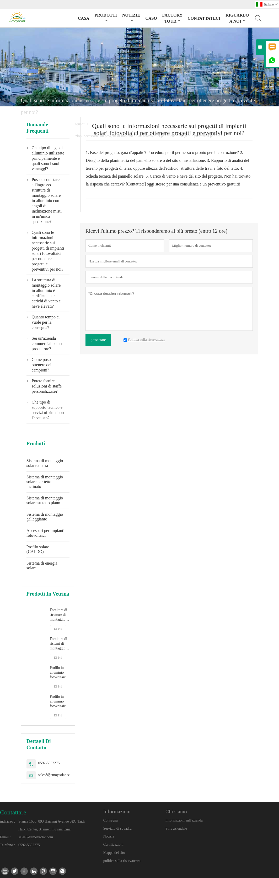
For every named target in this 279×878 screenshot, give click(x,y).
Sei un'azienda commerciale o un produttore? (47, 343)
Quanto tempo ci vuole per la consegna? (46, 322)
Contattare (13, 812)
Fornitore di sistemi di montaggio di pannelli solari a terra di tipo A (59, 644)
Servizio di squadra (117, 828)
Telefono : (7, 845)
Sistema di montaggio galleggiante (44, 516)
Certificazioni (113, 844)
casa (83, 18)
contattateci (203, 18)
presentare (98, 340)
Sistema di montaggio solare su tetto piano (44, 500)
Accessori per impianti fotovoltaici (45, 533)
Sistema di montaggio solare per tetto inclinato (44, 482)
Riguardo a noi (237, 18)
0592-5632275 (49, 763)
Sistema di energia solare (41, 565)
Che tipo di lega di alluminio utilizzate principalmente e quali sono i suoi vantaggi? (48, 158)
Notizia (108, 836)
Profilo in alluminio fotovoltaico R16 (59, 702)
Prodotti (106, 18)
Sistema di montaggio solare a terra (44, 463)
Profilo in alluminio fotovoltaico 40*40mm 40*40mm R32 (59, 673)
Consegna (110, 820)
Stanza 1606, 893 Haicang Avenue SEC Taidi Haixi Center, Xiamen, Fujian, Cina (51, 825)
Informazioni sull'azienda (184, 820)
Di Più (58, 629)
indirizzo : (7, 821)
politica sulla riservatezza (122, 861)
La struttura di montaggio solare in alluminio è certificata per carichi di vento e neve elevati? (46, 293)
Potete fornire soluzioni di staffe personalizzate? (47, 386)
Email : (5, 837)
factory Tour (172, 18)
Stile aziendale (176, 828)
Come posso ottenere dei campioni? (42, 364)
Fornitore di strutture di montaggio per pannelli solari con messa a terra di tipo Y (59, 615)
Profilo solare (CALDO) (37, 549)
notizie (131, 18)
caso (151, 18)
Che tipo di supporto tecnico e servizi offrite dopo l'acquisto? (48, 410)
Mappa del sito (114, 853)
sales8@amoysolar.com (55, 775)
